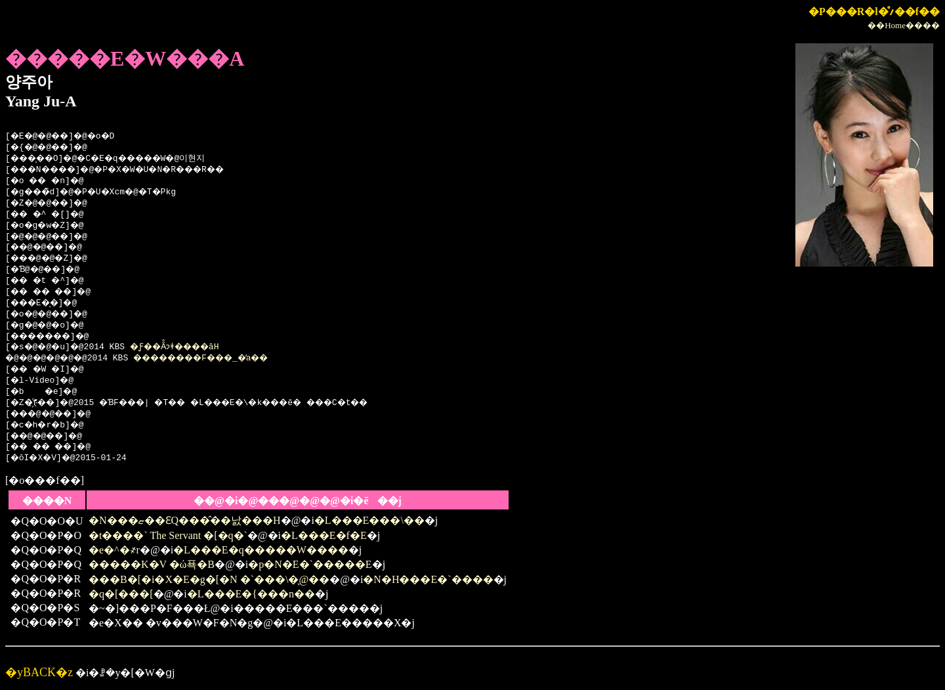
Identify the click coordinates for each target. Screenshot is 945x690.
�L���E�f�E (324, 535)
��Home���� (904, 25)
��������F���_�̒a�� (223, 358)
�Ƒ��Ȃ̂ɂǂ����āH (189, 347)
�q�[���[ (121, 593)
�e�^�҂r (114, 549)
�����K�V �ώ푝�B (152, 564)
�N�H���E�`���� (428, 579)
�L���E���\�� (369, 520)
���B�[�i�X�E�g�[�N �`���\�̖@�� (209, 579)
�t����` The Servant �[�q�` (168, 535)
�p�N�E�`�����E (309, 564)
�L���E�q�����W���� (260, 549)
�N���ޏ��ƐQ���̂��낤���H (185, 520)
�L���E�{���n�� (251, 593)
